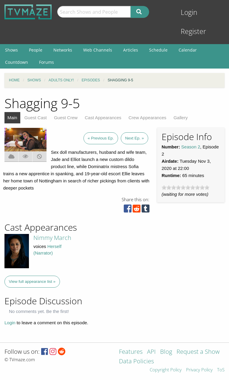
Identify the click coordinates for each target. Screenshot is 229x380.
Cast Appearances (103, 117)
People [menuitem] (35, 50)
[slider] (185, 187)
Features (131, 352)
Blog (166, 352)
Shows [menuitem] (11, 50)
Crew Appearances (147, 117)
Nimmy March (52, 238)
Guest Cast (35, 117)
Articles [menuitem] (130, 50)
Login (189, 12)
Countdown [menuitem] (16, 62)
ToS (221, 370)
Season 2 (190, 146)
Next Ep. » (134, 138)
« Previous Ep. (101, 138)
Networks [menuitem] (62, 50)
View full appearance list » (32, 281)
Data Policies (136, 361)
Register (193, 31)
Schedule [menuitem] (158, 50)
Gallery (181, 117)
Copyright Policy (166, 370)
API (151, 352)
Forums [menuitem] (46, 62)
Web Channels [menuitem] (97, 50)
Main (12, 117)
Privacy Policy (199, 370)
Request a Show (198, 352)
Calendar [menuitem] (188, 50)
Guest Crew (66, 117)
